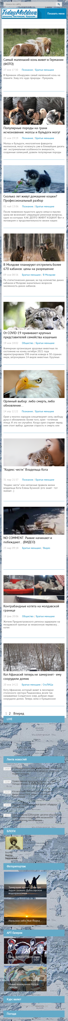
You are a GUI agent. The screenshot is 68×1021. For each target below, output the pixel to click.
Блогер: (11, 855)
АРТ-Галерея (14, 933)
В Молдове (49, 275)
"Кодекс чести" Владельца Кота (25, 470)
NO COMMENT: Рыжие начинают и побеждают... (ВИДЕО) (27, 540)
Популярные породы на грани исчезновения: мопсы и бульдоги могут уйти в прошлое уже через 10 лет (31, 132)
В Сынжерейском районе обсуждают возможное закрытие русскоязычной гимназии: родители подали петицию (32, 771)
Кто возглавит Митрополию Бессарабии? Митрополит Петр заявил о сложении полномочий (28, 794)
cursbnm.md (42, 1006)
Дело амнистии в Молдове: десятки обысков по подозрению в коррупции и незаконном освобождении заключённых (32, 818)
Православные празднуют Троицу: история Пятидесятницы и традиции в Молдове (29, 783)
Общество (27, 343)
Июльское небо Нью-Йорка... (25, 920)
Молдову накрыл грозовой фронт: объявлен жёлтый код (30, 806)
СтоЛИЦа (48, 684)
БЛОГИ (11, 831)
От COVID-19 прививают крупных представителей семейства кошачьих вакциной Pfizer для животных (30, 337)
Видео (46, 548)
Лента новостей (17, 759)
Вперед (18, 714)
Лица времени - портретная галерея (24, 958)
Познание (27, 70)
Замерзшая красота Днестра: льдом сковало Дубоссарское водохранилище (25, 890)
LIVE (9, 719)
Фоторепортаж (16, 866)
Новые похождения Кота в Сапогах (23, 986)
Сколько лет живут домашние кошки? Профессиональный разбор (30, 198)
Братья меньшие (44, 70)
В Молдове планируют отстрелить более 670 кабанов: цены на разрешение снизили (32, 269)
